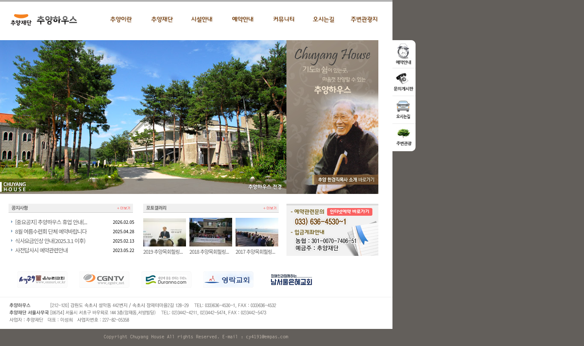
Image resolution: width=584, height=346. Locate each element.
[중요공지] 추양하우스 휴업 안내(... (51, 222)
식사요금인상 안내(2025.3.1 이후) (50, 241)
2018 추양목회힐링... (210, 248)
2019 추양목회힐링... (164, 248)
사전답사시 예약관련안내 (41, 250)
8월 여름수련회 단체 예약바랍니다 (51, 231)
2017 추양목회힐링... (257, 248)
